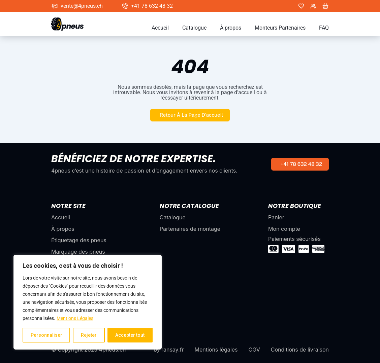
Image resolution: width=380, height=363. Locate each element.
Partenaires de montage (190, 228)
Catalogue (194, 28)
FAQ (324, 28)
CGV (254, 349)
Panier (276, 217)
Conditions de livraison (300, 349)
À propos (230, 28)
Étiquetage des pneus (78, 240)
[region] (87, 302)
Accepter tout (130, 335)
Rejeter (89, 335)
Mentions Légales (75, 318)
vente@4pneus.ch (82, 6)
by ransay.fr (169, 349)
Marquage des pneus (78, 251)
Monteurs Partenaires (280, 28)
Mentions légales (216, 349)
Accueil (160, 28)
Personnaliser (46, 335)
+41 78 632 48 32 (152, 6)
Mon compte (284, 228)
